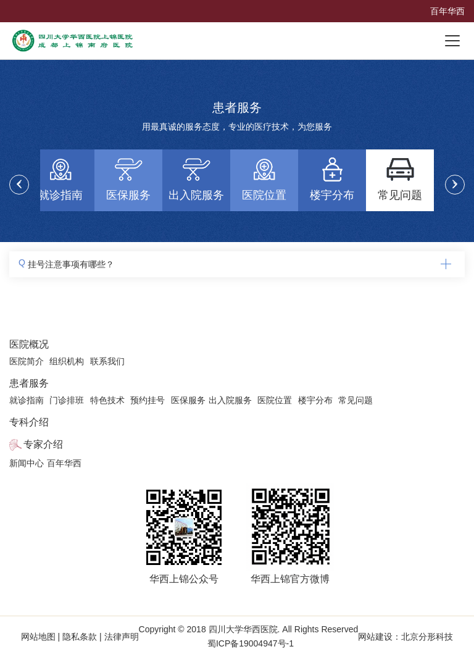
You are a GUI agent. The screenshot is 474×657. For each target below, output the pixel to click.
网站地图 (39, 637)
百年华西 (447, 11)
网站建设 (375, 637)
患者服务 (29, 383)
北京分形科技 (427, 637)
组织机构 (66, 361)
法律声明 (120, 637)
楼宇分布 (315, 400)
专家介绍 (43, 444)
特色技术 (107, 400)
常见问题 (355, 400)
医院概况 (29, 344)
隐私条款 (79, 637)
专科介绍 (29, 422)
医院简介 (26, 361)
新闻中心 (26, 463)
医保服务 (188, 400)
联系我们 (107, 361)
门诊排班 (66, 400)
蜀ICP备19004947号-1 (250, 643)
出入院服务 (230, 400)
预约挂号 (147, 400)
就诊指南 (26, 400)
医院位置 (274, 400)
